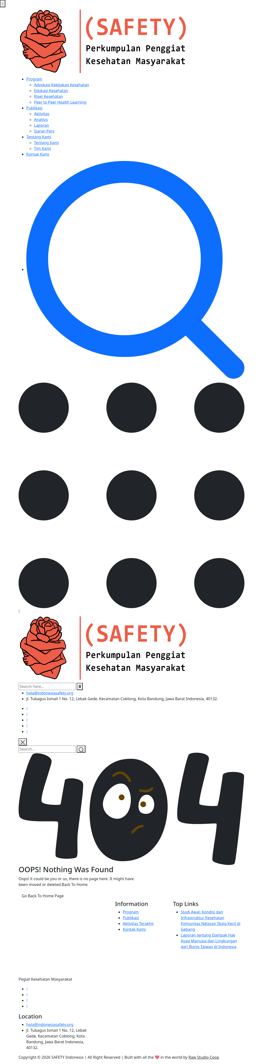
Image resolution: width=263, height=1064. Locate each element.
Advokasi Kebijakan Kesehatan (61, 84)
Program (34, 79)
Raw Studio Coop (203, 1057)
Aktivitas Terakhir (138, 923)
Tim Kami (42, 148)
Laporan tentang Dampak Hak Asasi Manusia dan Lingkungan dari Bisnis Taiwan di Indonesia (209, 940)
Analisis (41, 119)
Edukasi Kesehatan (51, 90)
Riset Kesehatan (48, 96)
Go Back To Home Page (43, 895)
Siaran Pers (44, 131)
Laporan (41, 125)
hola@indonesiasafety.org (49, 693)
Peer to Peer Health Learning (60, 102)
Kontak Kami (37, 154)
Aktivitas (41, 113)
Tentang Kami (38, 137)
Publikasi (34, 108)
